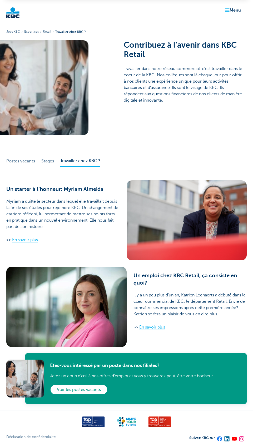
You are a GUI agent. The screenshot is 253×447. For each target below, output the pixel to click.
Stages (47, 161)
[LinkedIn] (227, 437)
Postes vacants (20, 161)
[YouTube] (234, 437)
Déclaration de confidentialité (31, 437)
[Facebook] (219, 437)
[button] (231, 10)
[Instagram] (241, 437)
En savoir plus (25, 239)
